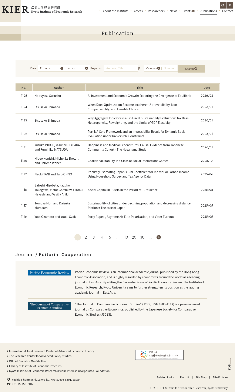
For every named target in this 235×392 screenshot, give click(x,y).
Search (196, 67)
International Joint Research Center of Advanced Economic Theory (51, 349)
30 (142, 235)
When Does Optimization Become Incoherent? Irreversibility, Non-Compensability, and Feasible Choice (133, 104)
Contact (227, 15)
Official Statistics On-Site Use (27, 359)
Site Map (201, 375)
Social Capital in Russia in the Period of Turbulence (123, 187)
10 (126, 235)
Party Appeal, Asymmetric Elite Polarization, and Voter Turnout (131, 214)
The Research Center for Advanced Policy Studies (40, 354)
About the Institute (115, 15)
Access (138, 15)
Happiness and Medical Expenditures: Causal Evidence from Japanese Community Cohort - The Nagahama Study (136, 145)
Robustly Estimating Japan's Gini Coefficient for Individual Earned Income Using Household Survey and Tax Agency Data (138, 172)
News (173, 15)
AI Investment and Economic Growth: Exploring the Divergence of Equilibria (139, 93)
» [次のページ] (159, 235)
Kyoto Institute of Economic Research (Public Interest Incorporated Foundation (59, 369)
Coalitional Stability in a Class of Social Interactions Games (128, 158)
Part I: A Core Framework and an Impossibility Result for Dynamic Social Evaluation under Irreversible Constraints (137, 131)
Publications (208, 15)
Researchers (156, 15)
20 (134, 235)
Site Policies (220, 375)
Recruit (184, 375)
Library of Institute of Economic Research (35, 364)
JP (230, 5)
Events (187, 15)
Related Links (165, 375)
